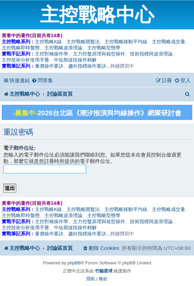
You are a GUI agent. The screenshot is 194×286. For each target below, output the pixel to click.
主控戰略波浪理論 (63, 47)
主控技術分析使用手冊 (25, 60)
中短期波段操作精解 (75, 60)
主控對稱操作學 (51, 53)
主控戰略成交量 (168, 41)
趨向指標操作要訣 (87, 66)
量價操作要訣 (49, 66)
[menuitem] (42, 80)
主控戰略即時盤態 (21, 47)
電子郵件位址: (19, 148)
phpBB (74, 262)
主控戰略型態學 (103, 47)
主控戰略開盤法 (83, 41)
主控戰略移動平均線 (125, 41)
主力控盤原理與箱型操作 (99, 53)
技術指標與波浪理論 (151, 53)
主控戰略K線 (48, 41)
